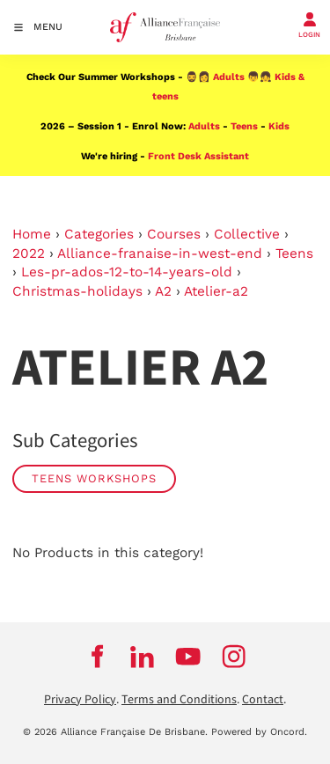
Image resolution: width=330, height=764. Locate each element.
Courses (174, 234)
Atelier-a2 (216, 291)
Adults (229, 77)
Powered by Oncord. (259, 732)
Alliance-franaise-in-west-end (159, 253)
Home (31, 234)
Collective (247, 234)
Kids (279, 126)
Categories (99, 234)
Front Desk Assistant (198, 156)
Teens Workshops (94, 478)
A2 (163, 291)
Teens (244, 126)
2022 (28, 253)
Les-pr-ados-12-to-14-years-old (126, 272)
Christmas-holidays (77, 291)
